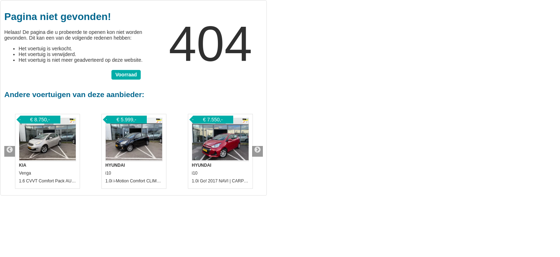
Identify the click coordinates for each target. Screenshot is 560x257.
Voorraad (126, 74)
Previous (9, 151)
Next (257, 151)
